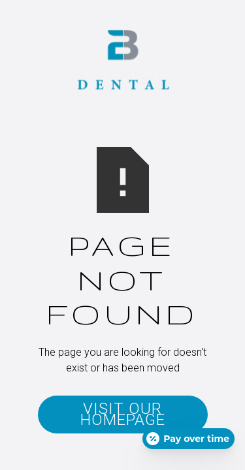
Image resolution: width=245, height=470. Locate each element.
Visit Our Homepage (122, 414)
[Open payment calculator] (188, 438)
